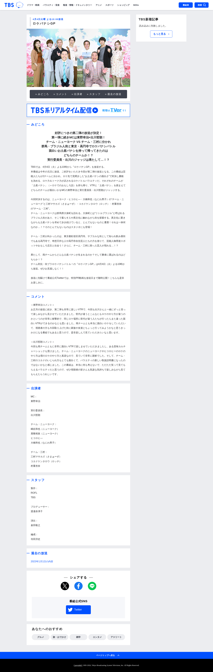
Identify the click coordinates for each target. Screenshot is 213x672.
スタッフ (95, 94)
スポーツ (109, 5)
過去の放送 (114, 94)
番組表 (186, 5)
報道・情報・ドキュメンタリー (77, 5)
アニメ (99, 5)
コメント (61, 94)
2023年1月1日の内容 (42, 561)
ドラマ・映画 (33, 5)
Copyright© (78, 665)
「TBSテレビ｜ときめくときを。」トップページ (9, 5)
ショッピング (123, 5)
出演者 (78, 94)
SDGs (136, 5)
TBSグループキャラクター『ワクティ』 (19, 5)
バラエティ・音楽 (51, 5)
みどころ (43, 94)
